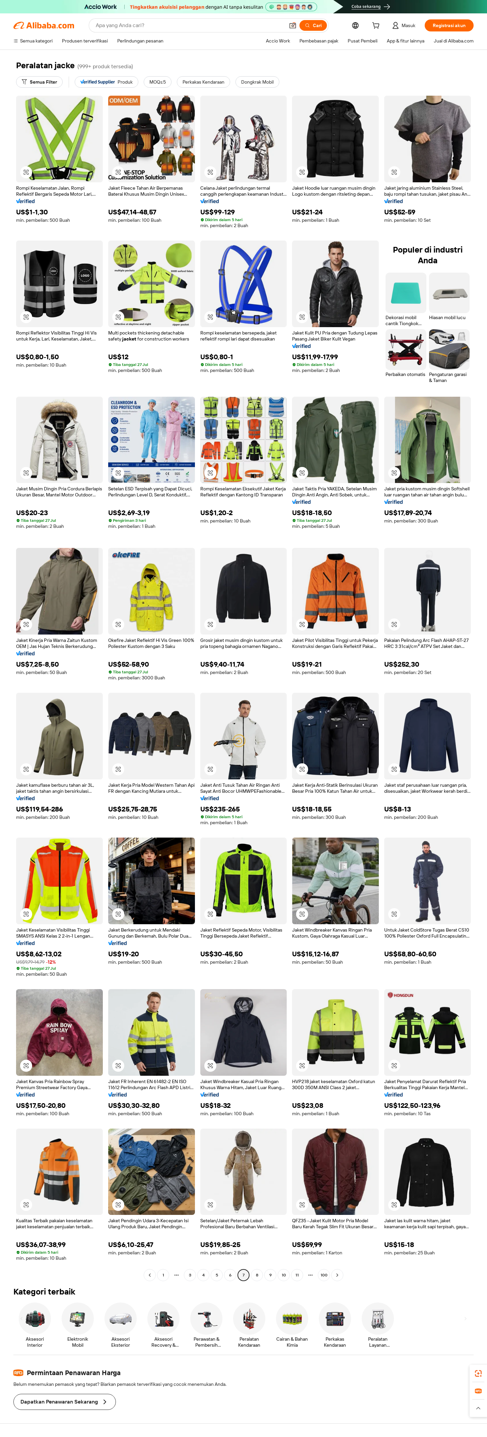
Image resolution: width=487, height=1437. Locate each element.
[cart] (377, 26)
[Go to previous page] (150, 1275)
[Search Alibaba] (189, 25)
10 (284, 1275)
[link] (478, 1373)
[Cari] (313, 25)
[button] (293, 25)
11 (297, 1275)
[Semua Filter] (39, 82)
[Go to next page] (337, 1275)
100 (324, 1275)
